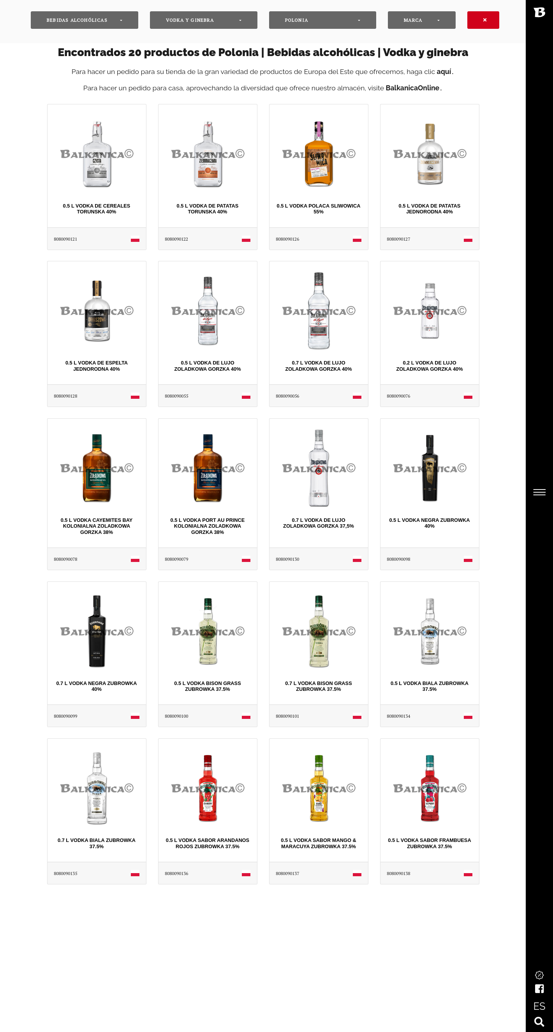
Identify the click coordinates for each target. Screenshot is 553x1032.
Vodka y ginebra (190, 20)
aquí (444, 71)
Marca (413, 20)
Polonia (296, 20)
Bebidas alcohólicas (77, 20)
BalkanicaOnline (413, 88)
